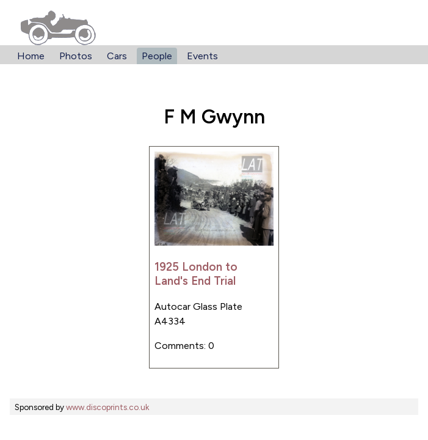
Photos (75, 56)
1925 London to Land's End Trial (196, 274)
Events (202, 56)
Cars (117, 56)
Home (31, 56)
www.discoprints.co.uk (107, 407)
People (157, 56)
